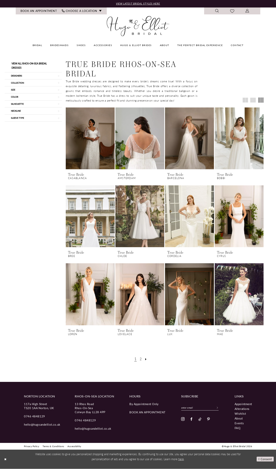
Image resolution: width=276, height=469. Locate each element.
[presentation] (90, 139)
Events (239, 423)
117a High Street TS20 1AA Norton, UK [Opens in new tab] (39, 406)
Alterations (242, 409)
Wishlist (240, 414)
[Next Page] (146, 359)
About (239, 418)
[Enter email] (202, 408)
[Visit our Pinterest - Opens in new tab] (208, 420)
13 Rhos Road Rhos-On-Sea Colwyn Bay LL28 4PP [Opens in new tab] (90, 408)
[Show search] (217, 11)
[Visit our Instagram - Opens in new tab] (183, 420)
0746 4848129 (34, 416)
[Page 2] (140, 359)
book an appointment (147, 412)
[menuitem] (38, 11)
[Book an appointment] (38, 11)
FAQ (238, 428)
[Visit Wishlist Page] (232, 11)
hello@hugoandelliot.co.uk (42, 425)
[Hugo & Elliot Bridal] (138, 26)
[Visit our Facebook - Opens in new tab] (191, 420)
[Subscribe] (221, 408)
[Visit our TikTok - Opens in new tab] (200, 420)
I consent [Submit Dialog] (264, 459)
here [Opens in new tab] (181, 459)
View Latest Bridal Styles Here (138, 4)
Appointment (243, 404)
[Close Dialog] (5, 459)
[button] (247, 11)
